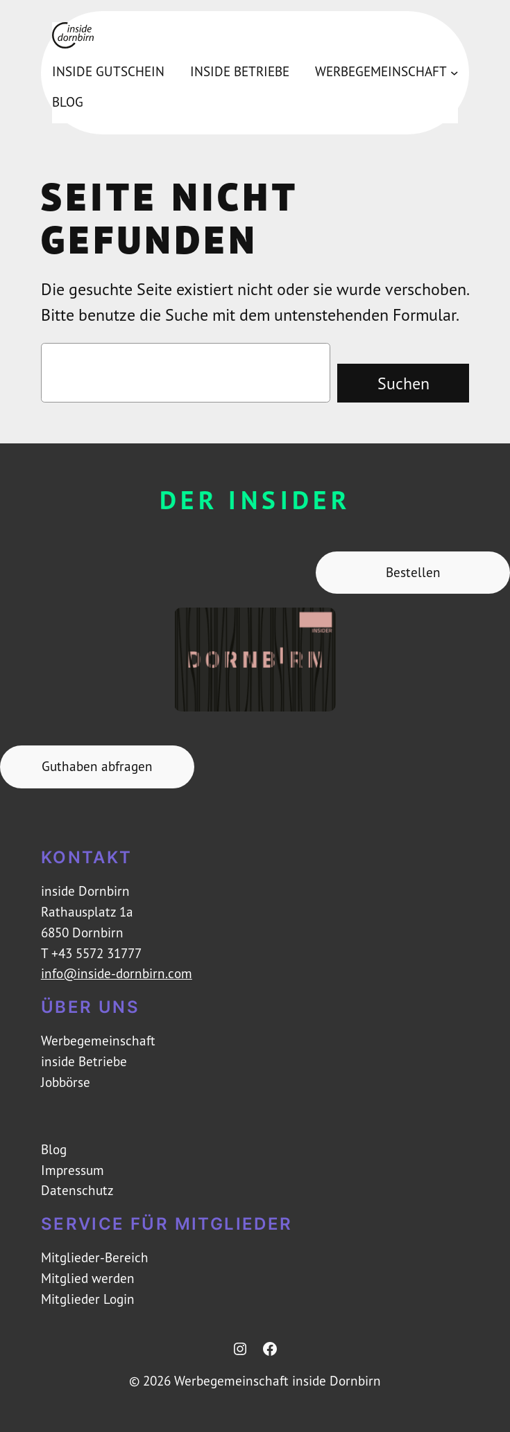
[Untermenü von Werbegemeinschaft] (454, 72)
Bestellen (413, 572)
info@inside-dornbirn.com (116, 973)
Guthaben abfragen (97, 766)
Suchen (403, 383)
